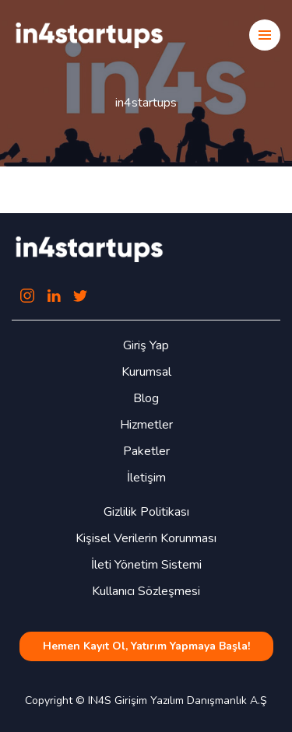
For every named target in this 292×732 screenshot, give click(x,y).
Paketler (146, 451)
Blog (146, 398)
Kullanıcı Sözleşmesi (146, 591)
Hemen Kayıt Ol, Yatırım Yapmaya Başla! (146, 646)
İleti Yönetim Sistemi (146, 564)
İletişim (146, 477)
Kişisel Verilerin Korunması (146, 538)
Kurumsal (146, 371)
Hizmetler (146, 424)
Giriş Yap (146, 345)
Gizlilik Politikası (146, 511)
